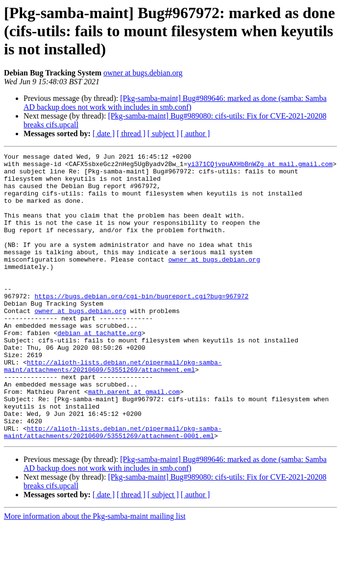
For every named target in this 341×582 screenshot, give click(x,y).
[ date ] (104, 133)
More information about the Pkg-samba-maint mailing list (95, 573)
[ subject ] (163, 133)
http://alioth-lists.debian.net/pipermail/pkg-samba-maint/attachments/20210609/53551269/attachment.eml (113, 409)
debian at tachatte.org (99, 369)
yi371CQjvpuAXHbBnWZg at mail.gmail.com (259, 166)
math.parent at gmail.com (134, 440)
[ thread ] (131, 133)
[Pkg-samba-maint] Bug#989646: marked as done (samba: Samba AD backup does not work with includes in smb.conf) (175, 102)
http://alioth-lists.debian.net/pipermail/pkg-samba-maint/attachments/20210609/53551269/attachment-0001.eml (113, 488)
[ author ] (195, 133)
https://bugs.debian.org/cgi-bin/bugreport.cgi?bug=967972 (141, 325)
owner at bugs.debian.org (142, 73)
